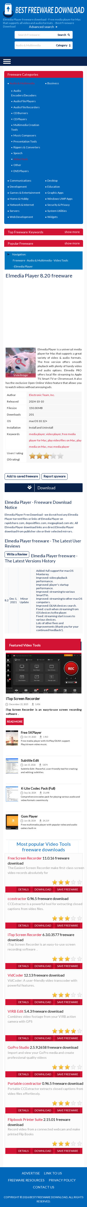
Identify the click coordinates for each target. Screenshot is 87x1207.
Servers (14, 211)
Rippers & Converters (26, 147)
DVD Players (21, 171)
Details (23, 889)
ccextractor (17, 898)
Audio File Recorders (26, 107)
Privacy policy (62, 1180)
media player (37, 434)
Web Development (21, 217)
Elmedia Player (23, 266)
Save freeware (67, 889)
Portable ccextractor (24, 1083)
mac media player (58, 446)
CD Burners (20, 113)
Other (17, 165)
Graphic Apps (55, 192)
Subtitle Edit (30, 760)
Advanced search (41, 27)
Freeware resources (26, 1180)
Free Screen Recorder (25, 858)
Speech (18, 153)
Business (53, 83)
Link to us (53, 1173)
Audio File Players (24, 101)
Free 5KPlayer (31, 732)
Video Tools (20, 159)
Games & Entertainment (25, 192)
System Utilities (57, 211)
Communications (20, 180)
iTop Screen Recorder (25, 934)
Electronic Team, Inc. (42, 395)
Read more (15, 721)
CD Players (20, 119)
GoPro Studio (18, 1047)
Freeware (19, 260)
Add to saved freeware (22, 476)
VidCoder (15, 975)
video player (53, 434)
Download (40, 488)
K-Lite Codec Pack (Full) (38, 788)
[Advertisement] (40, 313)
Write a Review (17, 554)
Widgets (52, 217)
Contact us (43, 1187)
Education (53, 186)
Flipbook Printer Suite (25, 1119)
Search (62, 35)
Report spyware (54, 476)
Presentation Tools (25, 141)
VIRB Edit (15, 1011)
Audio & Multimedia (22, 83)
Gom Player (29, 816)
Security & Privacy (58, 204)
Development (18, 186)
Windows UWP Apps (60, 198)
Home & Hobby (19, 198)
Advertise (31, 1173)
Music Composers (24, 135)
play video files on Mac (61, 440)
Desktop (52, 180)
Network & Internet (22, 204)
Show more (72, 232)
